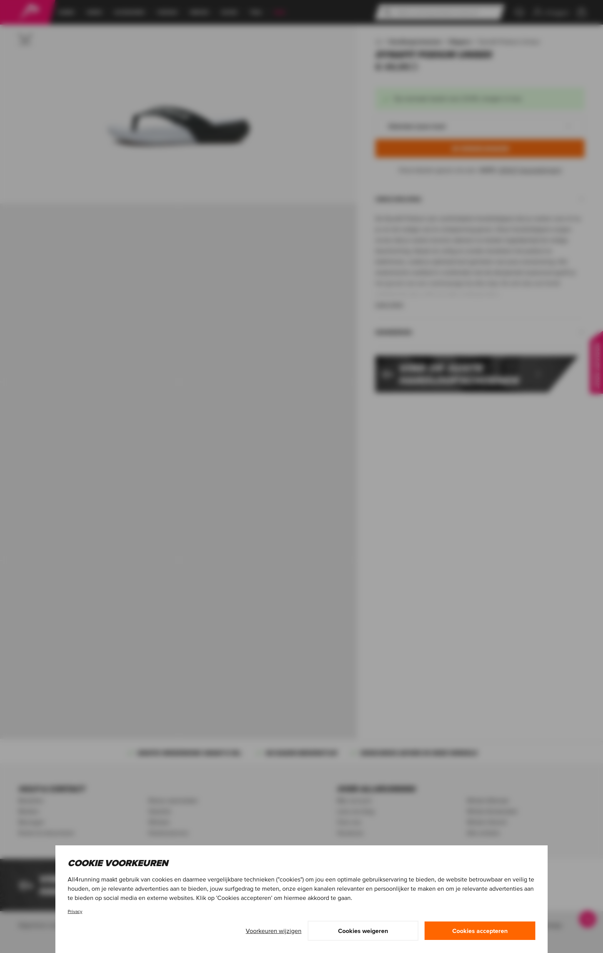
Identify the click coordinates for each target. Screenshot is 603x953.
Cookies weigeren (363, 930)
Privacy (75, 911)
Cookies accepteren (480, 930)
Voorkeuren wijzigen (274, 930)
